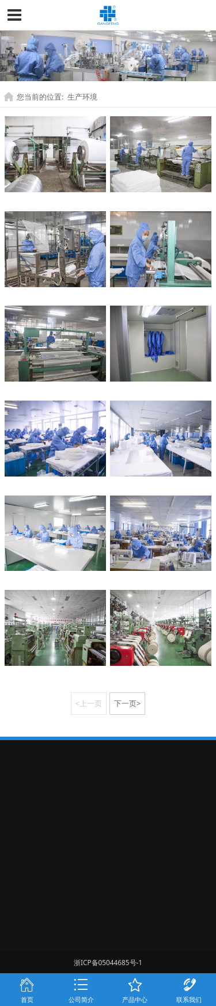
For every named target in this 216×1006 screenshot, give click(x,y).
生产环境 (82, 97)
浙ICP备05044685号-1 (108, 962)
